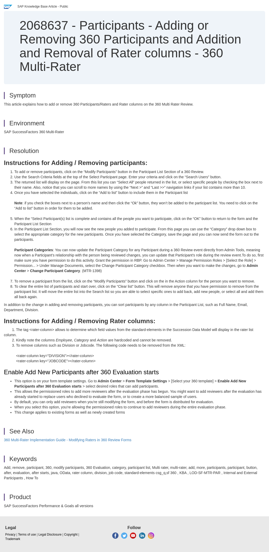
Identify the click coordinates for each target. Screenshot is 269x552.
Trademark (12, 539)
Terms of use (27, 534)
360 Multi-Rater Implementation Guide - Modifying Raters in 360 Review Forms (67, 440)
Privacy (10, 534)
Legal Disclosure (50, 534)
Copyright (70, 534)
